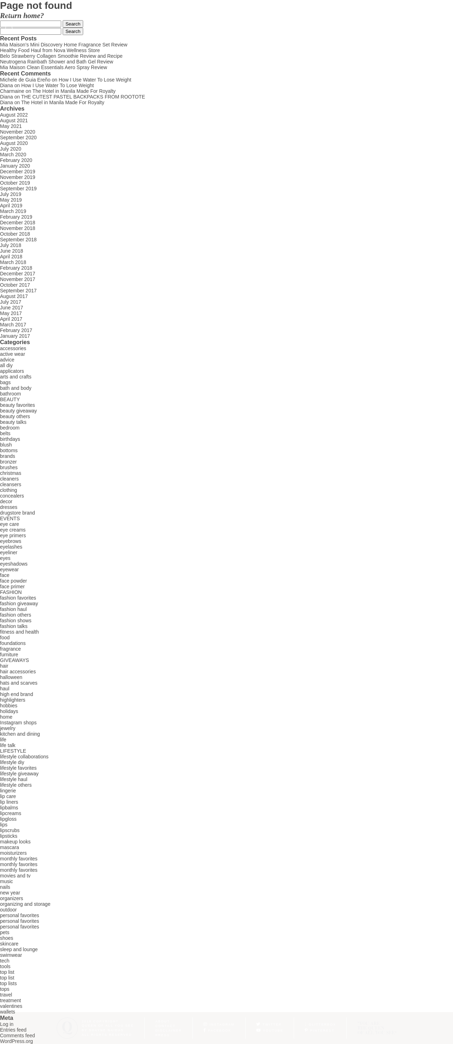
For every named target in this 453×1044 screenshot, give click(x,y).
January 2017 (15, 336)
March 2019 (13, 211)
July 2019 (10, 194)
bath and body (15, 388)
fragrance (10, 649)
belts (5, 433)
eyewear (9, 569)
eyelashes (11, 547)
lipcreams (10, 813)
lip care (8, 796)
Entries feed (13, 1030)
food (5, 637)
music (6, 881)
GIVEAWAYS (14, 660)
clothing (8, 490)
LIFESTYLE (13, 751)
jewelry (8, 728)
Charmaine (12, 91)
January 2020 (15, 166)
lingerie (8, 790)
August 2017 (14, 296)
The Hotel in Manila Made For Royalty (74, 91)
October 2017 (15, 285)
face (4, 575)
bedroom (9, 428)
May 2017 (11, 313)
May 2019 (11, 200)
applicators (12, 371)
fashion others (15, 615)
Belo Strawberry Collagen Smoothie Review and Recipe (61, 56)
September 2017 (18, 290)
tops (4, 989)
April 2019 (11, 205)
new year (10, 893)
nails (5, 887)
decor (6, 501)
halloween (11, 677)
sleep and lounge (19, 949)
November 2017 (17, 279)
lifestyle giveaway (19, 773)
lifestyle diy (12, 762)
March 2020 (13, 154)
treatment (10, 1000)
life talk (8, 745)
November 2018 (17, 228)
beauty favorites (17, 405)
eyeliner (8, 552)
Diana (6, 85)
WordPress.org (16, 1041)
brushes (9, 467)
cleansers (10, 484)
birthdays (10, 439)
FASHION (11, 592)
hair (4, 666)
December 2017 (17, 273)
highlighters (12, 700)
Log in (6, 1024)
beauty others (15, 416)
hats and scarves (19, 683)
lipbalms (9, 807)
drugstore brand (17, 513)
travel (6, 995)
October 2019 (15, 183)
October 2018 (15, 234)
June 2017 (11, 307)
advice (7, 360)
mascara (9, 847)
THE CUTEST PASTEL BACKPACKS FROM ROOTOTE (83, 97)
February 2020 (16, 160)
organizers (11, 898)
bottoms (9, 450)
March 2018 (13, 262)
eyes (5, 558)
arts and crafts (15, 377)
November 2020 (17, 132)
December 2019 (17, 171)
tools (5, 966)
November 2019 (17, 177)
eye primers (13, 535)
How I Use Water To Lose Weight (95, 80)
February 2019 (16, 217)
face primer (12, 586)
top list (7, 972)
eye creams (12, 530)
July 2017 (10, 302)
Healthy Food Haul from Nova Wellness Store (50, 50)
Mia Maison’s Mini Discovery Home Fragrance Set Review (63, 44)
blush (6, 445)
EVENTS (10, 518)
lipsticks (8, 836)
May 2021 (11, 126)
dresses (8, 507)
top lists (8, 983)
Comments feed (17, 1035)
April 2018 (11, 256)
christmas (10, 473)
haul (4, 688)
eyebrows (10, 541)
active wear (12, 354)
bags (5, 382)
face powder (13, 581)
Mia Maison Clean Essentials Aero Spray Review (53, 67)
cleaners (9, 479)
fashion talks (14, 626)
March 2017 (13, 324)
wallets (7, 1012)
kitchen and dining (20, 734)
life (3, 739)
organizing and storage (25, 904)
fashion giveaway (19, 603)
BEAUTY (10, 399)
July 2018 (10, 245)
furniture (9, 654)
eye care (9, 524)
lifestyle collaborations (24, 756)
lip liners (9, 802)
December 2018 (17, 222)
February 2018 (16, 268)
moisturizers (13, 853)
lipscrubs (9, 830)
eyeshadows (14, 564)
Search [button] (72, 24)
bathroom (10, 394)
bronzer (8, 462)
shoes (6, 938)
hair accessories (18, 671)
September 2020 (18, 137)
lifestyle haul (13, 779)
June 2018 (11, 251)
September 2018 (18, 239)
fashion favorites (18, 598)
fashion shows (15, 620)
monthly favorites (19, 858)
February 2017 (16, 330)
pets (4, 932)
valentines (11, 1006)
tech (4, 961)
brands (7, 456)
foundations (12, 643)
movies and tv (15, 876)
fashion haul (13, 609)
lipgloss (8, 819)
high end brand (16, 694)
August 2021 (14, 120)
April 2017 (11, 319)
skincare (9, 944)
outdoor (8, 910)
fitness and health (19, 632)
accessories (13, 348)
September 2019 (18, 188)
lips (3, 824)
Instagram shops (18, 722)
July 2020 (10, 149)
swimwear (11, 955)
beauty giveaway (18, 411)
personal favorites (19, 915)
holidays (9, 711)
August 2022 (14, 115)
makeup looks (15, 841)
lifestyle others (15, 785)
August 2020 (14, 143)
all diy (6, 365)
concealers (12, 496)
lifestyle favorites (18, 768)
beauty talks (13, 422)
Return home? (22, 15)
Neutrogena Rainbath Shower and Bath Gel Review (56, 61)
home (6, 717)
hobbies (8, 705)
